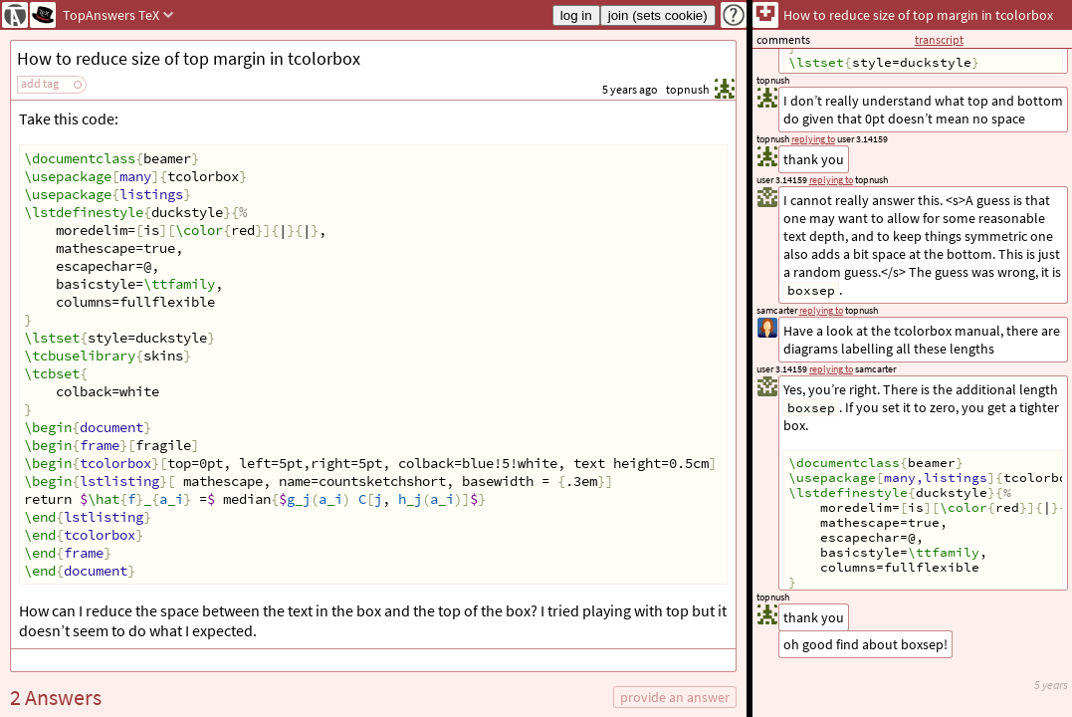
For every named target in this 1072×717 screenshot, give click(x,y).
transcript (939, 39)
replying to (831, 368)
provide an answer (675, 697)
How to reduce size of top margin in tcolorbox (188, 58)
